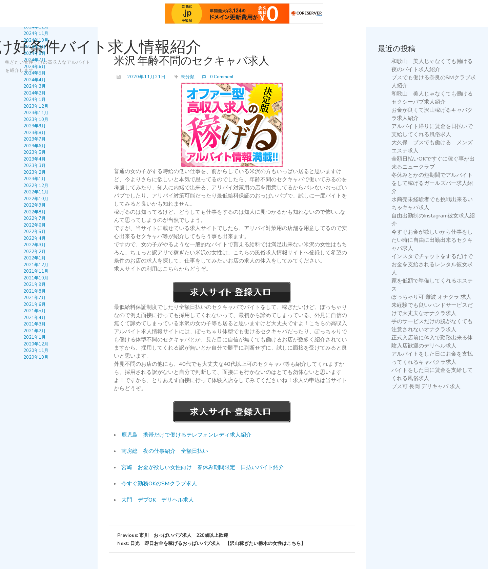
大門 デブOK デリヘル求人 (157, 500)
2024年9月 (34, 47)
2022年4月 (34, 238)
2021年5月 (34, 311)
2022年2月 (34, 252)
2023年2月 (34, 172)
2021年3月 (34, 324)
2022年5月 (34, 232)
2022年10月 (35, 199)
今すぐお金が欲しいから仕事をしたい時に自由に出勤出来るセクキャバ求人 (432, 240)
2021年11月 (35, 271)
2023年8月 (34, 133)
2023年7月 (34, 139)
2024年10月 (35, 40)
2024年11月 (35, 33)
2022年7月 (34, 218)
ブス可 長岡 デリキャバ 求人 (426, 386)
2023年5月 (34, 152)
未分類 (188, 77)
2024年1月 (34, 100)
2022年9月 (34, 205)
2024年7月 (34, 60)
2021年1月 (34, 337)
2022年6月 (34, 225)
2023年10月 (35, 120)
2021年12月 (35, 265)
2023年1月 (34, 179)
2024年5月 (34, 73)
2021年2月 (34, 331)
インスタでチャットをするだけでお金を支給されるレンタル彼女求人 (432, 264)
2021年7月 (34, 298)
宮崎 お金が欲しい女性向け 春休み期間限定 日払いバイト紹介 (202, 467)
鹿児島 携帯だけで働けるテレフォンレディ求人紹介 (186, 435)
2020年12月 (35, 344)
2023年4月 (34, 159)
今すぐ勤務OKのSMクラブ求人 (159, 483)
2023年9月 (34, 126)
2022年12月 (35, 186)
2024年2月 (34, 93)
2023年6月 (34, 146)
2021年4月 (34, 318)
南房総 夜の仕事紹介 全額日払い (164, 451)
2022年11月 (35, 192)
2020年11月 (35, 350)
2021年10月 (35, 278)
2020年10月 (35, 357)
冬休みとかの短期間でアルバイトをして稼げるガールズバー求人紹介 (432, 183)
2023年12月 (35, 106)
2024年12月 (35, 27)
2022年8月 (34, 212)
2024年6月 (34, 67)
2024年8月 (34, 53)
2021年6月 (34, 304)
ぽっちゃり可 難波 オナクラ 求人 (431, 297)
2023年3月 (34, 166)
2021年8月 (34, 291)
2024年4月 (34, 80)
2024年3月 (34, 86)
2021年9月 (34, 284)
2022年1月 (34, 258)
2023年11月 (35, 113)
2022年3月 (34, 245)
